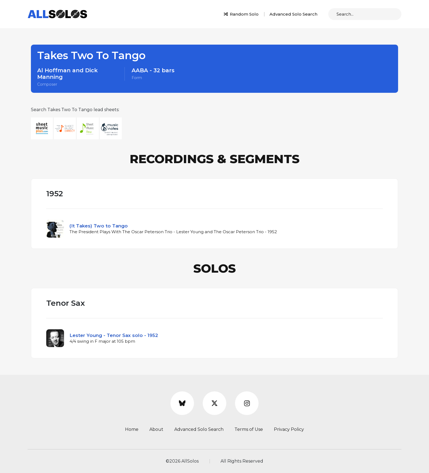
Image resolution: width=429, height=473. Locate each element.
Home (131, 429)
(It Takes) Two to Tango (98, 226)
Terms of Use (248, 429)
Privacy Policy (289, 429)
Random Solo (241, 14)
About (156, 429)
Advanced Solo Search (293, 14)
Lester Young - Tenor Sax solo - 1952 (113, 335)
